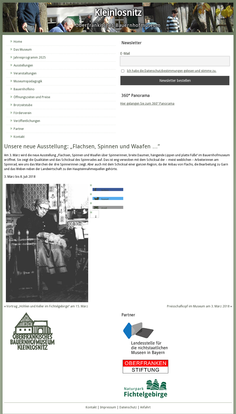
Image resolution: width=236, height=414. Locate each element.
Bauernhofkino (24, 89)
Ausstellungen (23, 65)
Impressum (108, 407)
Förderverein (22, 113)
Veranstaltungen (25, 73)
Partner (19, 129)
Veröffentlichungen (27, 121)
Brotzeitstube (23, 105)
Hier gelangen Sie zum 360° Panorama (147, 103)
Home (18, 41)
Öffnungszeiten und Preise (32, 97)
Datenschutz (128, 407)
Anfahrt (145, 407)
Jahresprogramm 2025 (30, 57)
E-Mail (125, 53)
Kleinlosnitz (118, 12)
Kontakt (19, 137)
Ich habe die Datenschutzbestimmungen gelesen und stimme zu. (171, 71)
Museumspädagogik (28, 81)
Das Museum (23, 49)
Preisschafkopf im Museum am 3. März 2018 (198, 306)
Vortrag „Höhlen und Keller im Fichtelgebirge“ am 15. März (47, 306)
